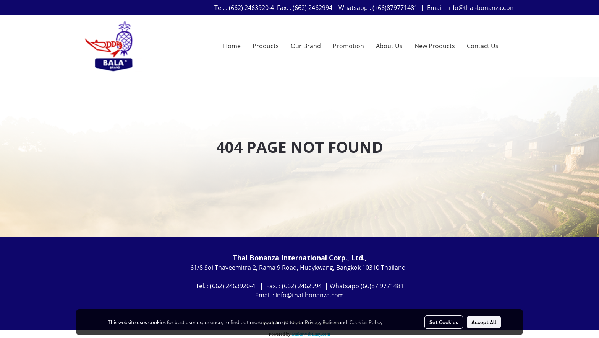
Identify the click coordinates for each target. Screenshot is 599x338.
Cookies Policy (366, 321)
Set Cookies (443, 321)
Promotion (348, 46)
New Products (434, 46)
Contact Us (483, 46)
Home (232, 46)
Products (266, 46)
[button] (511, 46)
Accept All (483, 321)
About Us (389, 46)
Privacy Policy (320, 321)
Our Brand (306, 46)
